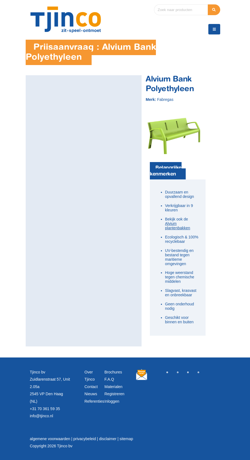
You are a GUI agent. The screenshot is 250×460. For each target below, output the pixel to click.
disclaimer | (109, 439)
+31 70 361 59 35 (45, 409)
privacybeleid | (86, 439)
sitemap (126, 439)
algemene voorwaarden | (51, 439)
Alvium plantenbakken (177, 225)
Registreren (114, 394)
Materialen (114, 386)
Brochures (113, 372)
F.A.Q (109, 379)
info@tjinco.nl (41, 416)
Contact (91, 386)
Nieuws (90, 394)
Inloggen (112, 401)
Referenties (94, 401)
